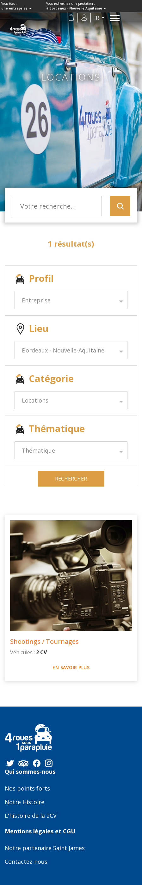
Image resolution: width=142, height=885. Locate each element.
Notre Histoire (24, 802)
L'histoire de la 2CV (31, 815)
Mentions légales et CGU (40, 831)
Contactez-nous (26, 861)
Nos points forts (27, 788)
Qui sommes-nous (30, 771)
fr (96, 17)
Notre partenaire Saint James (45, 848)
